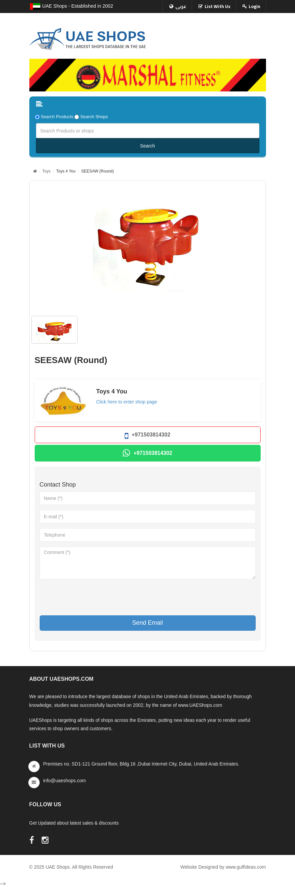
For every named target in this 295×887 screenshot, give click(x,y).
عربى (180, 6)
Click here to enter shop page (126, 401)
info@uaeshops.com (64, 780)
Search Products (57, 116)
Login (254, 6)
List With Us (217, 6)
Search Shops (94, 116)
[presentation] (90, 597)
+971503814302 (147, 436)
